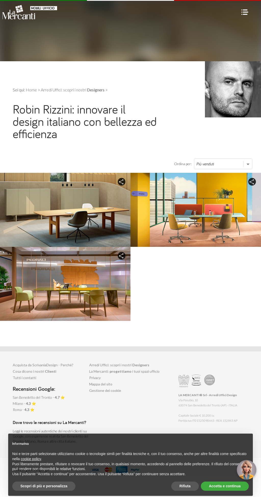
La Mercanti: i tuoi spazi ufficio (124, 371)
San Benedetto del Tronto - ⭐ (39, 397)
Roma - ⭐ (23, 409)
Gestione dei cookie (105, 390)
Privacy (95, 377)
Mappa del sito (100, 384)
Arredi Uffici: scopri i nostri (119, 365)
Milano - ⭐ (24, 403)
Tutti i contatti (24, 377)
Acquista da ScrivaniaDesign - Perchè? (43, 365)
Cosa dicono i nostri (34, 371)
